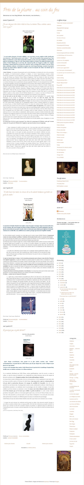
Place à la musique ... (62, 132)
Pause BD (59, 85)
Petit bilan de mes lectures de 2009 (66, 92)
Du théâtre (59, 40)
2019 (60, 269)
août (61, 299)
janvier (62, 314)
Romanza (61, 211)
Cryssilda (72, 360)
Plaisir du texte (60, 135)
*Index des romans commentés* (65, 23)
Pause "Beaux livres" (62, 82)
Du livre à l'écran (61, 38)
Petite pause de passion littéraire (65, 122)
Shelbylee (72, 434)
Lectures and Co (74, 399)
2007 (60, 332)
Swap (58, 145)
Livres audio (60, 75)
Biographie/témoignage (63, 28)
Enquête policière (61, 43)
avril (61, 307)
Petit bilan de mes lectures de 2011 (66, 97)
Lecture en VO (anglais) (63, 60)
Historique (10, 183)
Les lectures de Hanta (75, 401)
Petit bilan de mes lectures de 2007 (66, 87)
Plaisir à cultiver (74, 429)
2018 (60, 272)
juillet (61, 301)
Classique (10, 321)
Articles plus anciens (47, 443)
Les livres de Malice (75, 404)
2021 (60, 265)
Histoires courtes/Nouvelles (64, 48)
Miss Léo (72, 416)
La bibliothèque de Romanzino (64, 55)
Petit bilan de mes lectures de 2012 (66, 100)
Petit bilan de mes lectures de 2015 (66, 107)
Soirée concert (60, 137)
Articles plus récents (9, 443)
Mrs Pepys (72, 424)
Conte (58, 33)
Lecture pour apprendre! (63, 67)
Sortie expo (60, 140)
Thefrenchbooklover (75, 436)
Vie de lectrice (60, 152)
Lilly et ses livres (74, 406)
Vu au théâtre (60, 157)
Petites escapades (61, 127)
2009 (60, 328)
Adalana (72, 341)
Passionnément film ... (62, 80)
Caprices (72, 355)
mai (61, 305)
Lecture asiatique (61, 57)
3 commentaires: (23, 181)
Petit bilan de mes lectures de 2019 (66, 117)
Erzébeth (72, 368)
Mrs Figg (72, 421)
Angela (71, 343)
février (62, 312)
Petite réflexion (60, 125)
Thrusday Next (60, 183)
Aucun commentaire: (24, 436)
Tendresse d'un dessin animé (64, 147)
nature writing (60, 77)
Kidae (71, 383)
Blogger (57, 481)
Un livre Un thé (73, 441)
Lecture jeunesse (61, 65)
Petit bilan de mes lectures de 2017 (66, 112)
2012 (60, 321)
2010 (60, 326)
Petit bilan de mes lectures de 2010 (66, 95)
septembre (63, 287)
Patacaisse (72, 426)
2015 (60, 278)
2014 (60, 317)
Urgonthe (72, 443)
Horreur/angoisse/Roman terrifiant (65, 53)
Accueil (28, 443)
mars (61, 310)
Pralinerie (72, 431)
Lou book (72, 409)
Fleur (71, 371)
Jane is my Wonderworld (73, 380)
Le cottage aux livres (75, 396)
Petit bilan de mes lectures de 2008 (66, 90)
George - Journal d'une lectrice (74, 374)
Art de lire (72, 346)
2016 (60, 276)
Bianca (71, 352)
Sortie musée (60, 142)
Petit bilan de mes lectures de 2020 (66, 120)
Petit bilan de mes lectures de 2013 (66, 102)
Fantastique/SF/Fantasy (63, 45)
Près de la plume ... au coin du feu (31, 10)
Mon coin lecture (74, 419)
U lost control (73, 438)
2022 (60, 263)
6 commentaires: (23, 319)
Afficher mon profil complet (63, 213)
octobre (62, 285)
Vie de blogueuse (61, 150)
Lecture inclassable (13, 438)
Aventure (59, 25)
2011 (60, 323)
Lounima (72, 411)
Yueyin (71, 446)
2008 (60, 330)
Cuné (71, 362)
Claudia (71, 357)
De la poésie (60, 35)
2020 (60, 267)
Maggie (71, 414)
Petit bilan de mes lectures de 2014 (66, 105)
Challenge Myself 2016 (62, 181)
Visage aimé (60, 155)
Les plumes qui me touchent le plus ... (66, 72)
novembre (62, 282)
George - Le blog (74, 377)
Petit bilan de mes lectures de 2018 (66, 115)
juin (61, 303)
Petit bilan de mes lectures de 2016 (66, 110)
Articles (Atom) (32, 447)
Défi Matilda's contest (62, 186)
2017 (60, 274)
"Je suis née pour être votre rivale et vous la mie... (68, 289)
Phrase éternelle (61, 130)
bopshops (46, 481)
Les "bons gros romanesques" (64, 70)
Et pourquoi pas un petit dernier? (14, 330)
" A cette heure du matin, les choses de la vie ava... (67, 293)
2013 (60, 319)
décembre (62, 280)
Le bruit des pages (74, 394)
